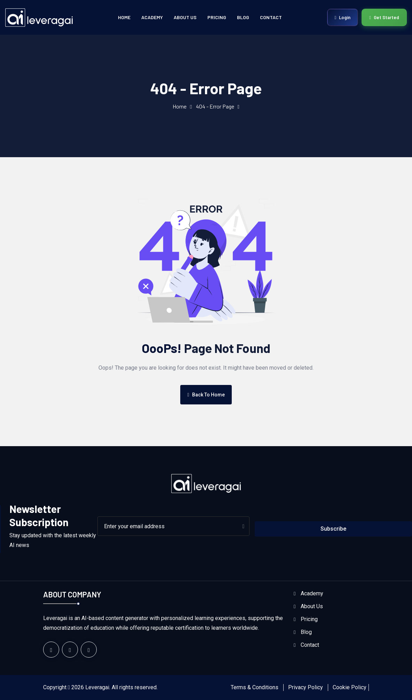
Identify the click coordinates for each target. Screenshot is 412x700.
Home (124, 17)
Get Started (384, 17)
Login (343, 17)
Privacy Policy (305, 687)
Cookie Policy (349, 687)
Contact (271, 17)
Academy (152, 17)
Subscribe (333, 528)
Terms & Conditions (254, 687)
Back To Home (205, 394)
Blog (243, 17)
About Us (185, 17)
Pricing (216, 17)
